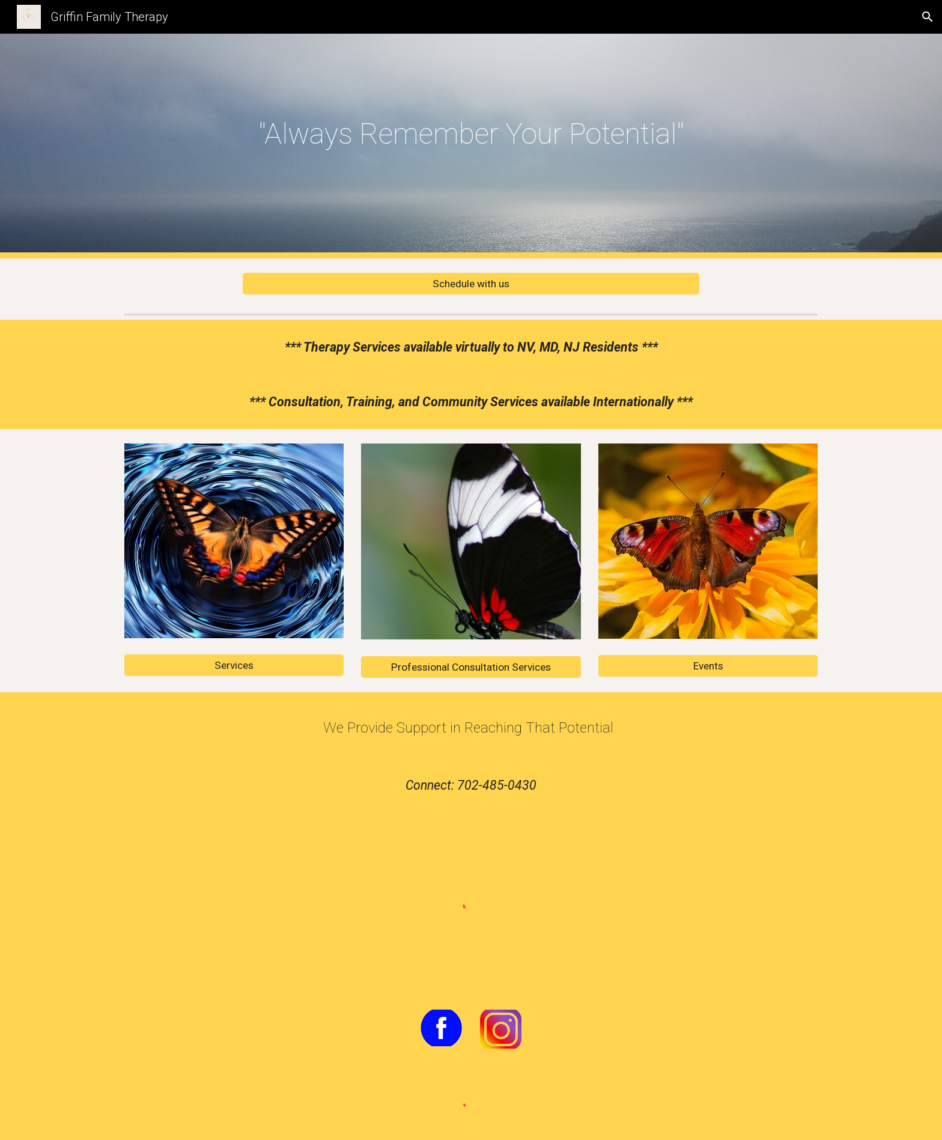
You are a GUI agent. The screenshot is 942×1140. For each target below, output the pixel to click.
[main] (471, 138)
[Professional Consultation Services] (471, 667)
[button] (927, 16)
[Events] (708, 666)
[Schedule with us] (471, 284)
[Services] (234, 665)
